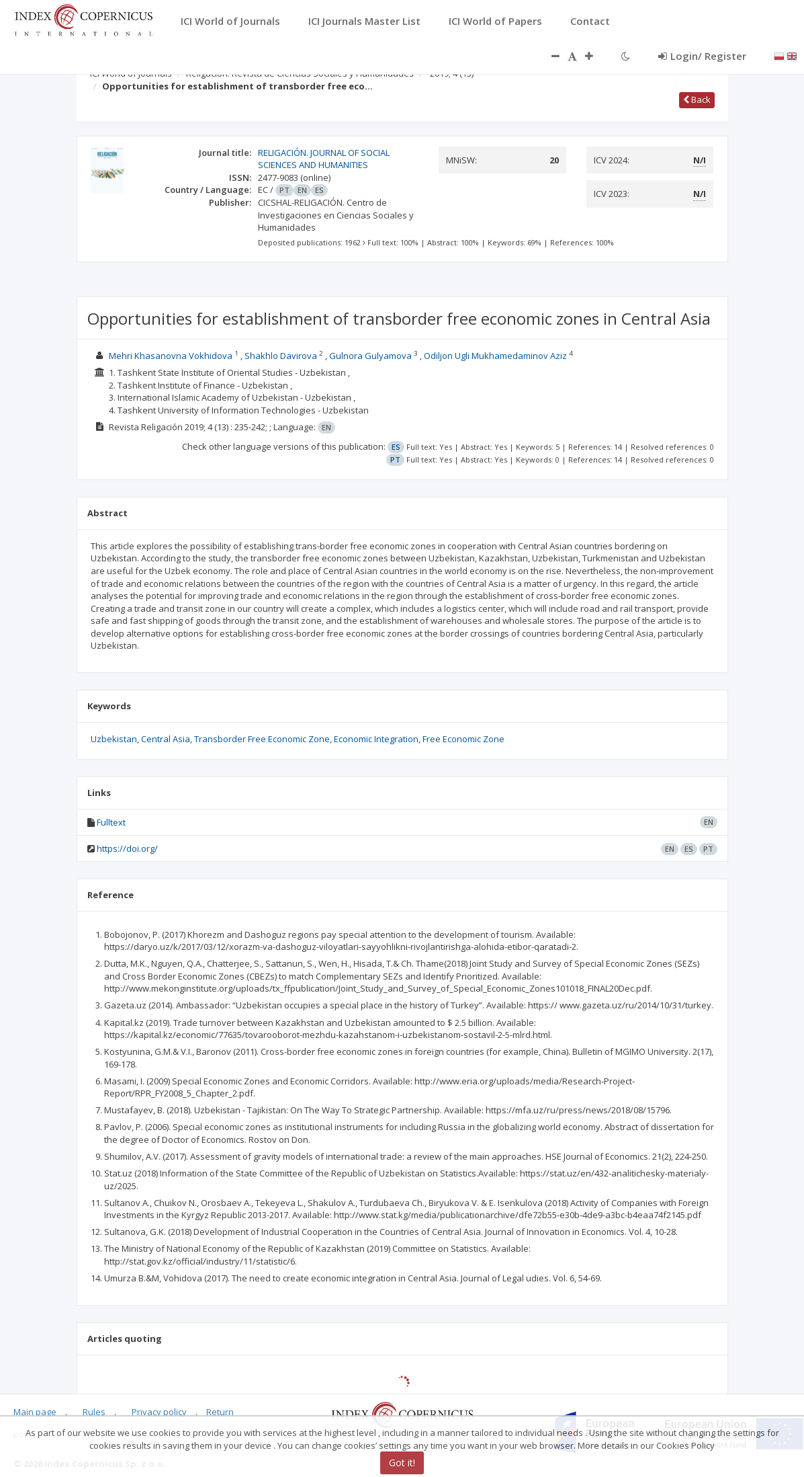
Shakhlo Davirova (280, 356)
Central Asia (165, 739)
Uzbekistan (114, 739)
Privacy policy (159, 1412)
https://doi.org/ (127, 848)
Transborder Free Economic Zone (262, 739)
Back (697, 99)
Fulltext (111, 822)
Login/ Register (702, 56)
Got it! (402, 1462)
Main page (34, 1412)
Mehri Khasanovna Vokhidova (171, 356)
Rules (94, 1412)
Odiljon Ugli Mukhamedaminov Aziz (496, 356)
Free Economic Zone (463, 739)
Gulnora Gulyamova (371, 356)
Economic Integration (376, 739)
